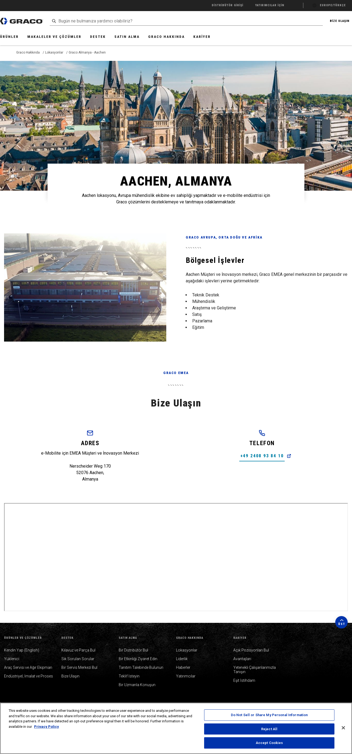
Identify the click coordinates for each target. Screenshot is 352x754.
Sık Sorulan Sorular (77, 659)
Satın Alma (127, 37)
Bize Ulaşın (70, 676)
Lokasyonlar (186, 650)
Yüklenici (11, 659)
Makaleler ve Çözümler (54, 37)
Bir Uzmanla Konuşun (137, 685)
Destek (98, 37)
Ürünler (9, 37)
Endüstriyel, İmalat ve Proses (28, 676)
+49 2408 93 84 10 (262, 455)
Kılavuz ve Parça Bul (78, 650)
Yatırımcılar (185, 676)
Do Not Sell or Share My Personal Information (269, 715)
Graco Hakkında (166, 37)
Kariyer (202, 37)
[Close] (343, 728)
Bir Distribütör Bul (133, 650)
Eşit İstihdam (244, 680)
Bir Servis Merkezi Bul (79, 667)
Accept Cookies (269, 743)
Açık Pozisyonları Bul (251, 650)
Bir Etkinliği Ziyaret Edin (138, 659)
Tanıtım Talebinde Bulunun (141, 667)
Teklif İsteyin (129, 676)
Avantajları (242, 659)
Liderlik (182, 659)
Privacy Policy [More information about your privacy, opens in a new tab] (46, 727)
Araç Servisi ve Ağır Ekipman (28, 667)
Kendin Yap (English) (21, 650)
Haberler (183, 667)
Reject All (269, 729)
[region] (176, 728)
